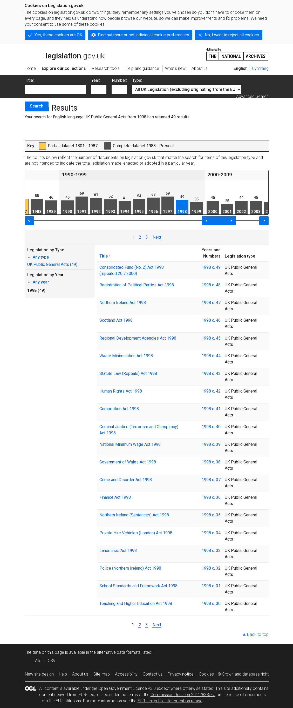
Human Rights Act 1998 (120, 391)
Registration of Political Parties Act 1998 (136, 284)
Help (63, 674)
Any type (38, 257)
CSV (52, 660)
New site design (39, 674)
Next (156, 237)
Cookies (206, 674)
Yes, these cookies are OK (58, 34)
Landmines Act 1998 (118, 550)
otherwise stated (198, 688)
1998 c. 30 (211, 603)
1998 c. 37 (211, 479)
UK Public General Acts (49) (52, 264)
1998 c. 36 (211, 497)
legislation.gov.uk (65, 54)
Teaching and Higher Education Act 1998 (135, 603)
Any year (38, 282)
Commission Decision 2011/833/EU (183, 694)
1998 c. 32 (211, 568)
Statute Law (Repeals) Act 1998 (128, 373)
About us (80, 674)
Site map (101, 674)
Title (103, 256)
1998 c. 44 (211, 355)
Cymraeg (260, 68)
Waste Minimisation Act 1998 (126, 355)
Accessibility (126, 674)
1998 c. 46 (211, 320)
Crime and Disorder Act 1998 (125, 479)
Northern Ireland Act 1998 (122, 302)
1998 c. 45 (211, 338)
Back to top (258, 634)
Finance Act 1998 (115, 497)
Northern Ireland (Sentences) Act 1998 (134, 515)
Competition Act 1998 (119, 408)
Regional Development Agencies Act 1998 (137, 338)
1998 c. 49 (211, 267)
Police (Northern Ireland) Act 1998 (130, 568)
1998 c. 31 (211, 585)
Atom (40, 660)
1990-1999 (74, 175)
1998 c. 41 (211, 408)
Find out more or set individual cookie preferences (143, 34)
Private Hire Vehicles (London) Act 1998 (135, 532)
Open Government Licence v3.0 (127, 688)
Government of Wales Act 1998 (127, 462)
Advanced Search (252, 96)
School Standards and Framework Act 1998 (138, 585)
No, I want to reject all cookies (232, 34)
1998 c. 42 (211, 391)
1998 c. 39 (211, 444)
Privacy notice (181, 674)
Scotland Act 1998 (116, 320)
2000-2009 (219, 175)
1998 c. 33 (211, 550)
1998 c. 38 (211, 462)
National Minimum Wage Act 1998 (130, 444)
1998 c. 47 (211, 302)
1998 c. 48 (211, 284)
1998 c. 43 (211, 373)
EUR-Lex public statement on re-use (170, 700)
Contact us (152, 674)
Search (36, 106)
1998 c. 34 (211, 532)
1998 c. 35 (211, 515)
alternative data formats (119, 652)
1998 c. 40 (211, 426)
